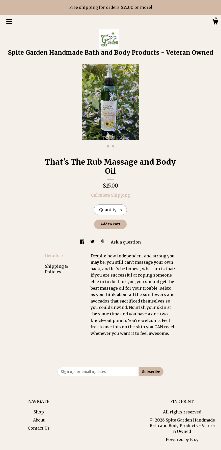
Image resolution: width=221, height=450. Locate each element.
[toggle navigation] (9, 21)
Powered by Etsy (182, 439)
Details (54, 255)
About (39, 420)
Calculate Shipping (110, 195)
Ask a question (126, 242)
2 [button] (113, 146)
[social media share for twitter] (93, 242)
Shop (39, 411)
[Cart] (215, 22)
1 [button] (108, 146)
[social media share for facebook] (82, 242)
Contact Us (39, 428)
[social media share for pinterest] (103, 242)
